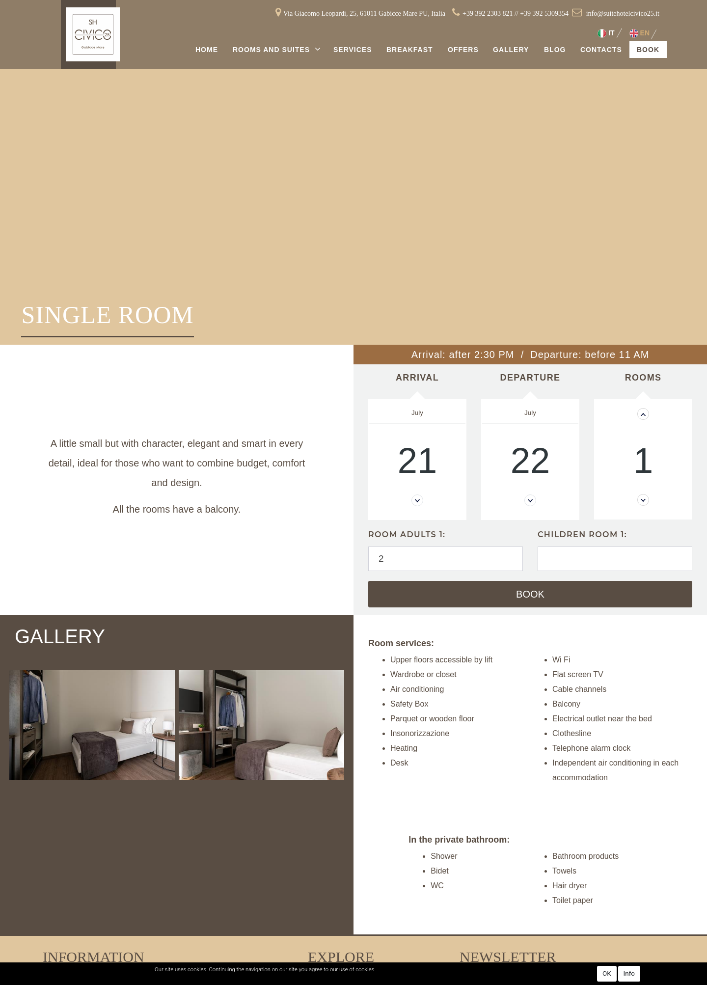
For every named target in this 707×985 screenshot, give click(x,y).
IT (606, 33)
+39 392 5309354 (544, 13)
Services (352, 50)
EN (639, 33)
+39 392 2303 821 (487, 13)
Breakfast (409, 50)
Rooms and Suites (272, 50)
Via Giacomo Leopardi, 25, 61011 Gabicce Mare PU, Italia (364, 13)
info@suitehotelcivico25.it (622, 13)
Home (206, 50)
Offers (463, 50)
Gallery (511, 50)
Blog (555, 50)
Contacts (601, 50)
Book (648, 50)
